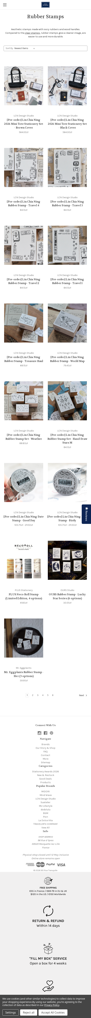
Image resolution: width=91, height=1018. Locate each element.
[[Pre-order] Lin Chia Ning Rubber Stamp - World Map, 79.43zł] (67, 323)
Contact (45, 755)
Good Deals (45, 778)
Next (83, 695)
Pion (45, 816)
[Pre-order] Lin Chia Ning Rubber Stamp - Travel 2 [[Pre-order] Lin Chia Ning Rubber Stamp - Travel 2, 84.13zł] (23, 281)
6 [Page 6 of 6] (52, 695)
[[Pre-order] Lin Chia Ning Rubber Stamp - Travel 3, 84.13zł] (67, 167)
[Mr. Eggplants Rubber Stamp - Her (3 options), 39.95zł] (23, 638)
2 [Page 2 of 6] (32, 695)
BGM (45, 813)
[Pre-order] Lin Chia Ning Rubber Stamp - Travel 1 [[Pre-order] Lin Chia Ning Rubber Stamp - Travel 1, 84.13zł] (67, 281)
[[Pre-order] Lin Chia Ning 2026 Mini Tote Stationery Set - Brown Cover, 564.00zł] (23, 85)
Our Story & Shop (45, 748)
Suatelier (45, 802)
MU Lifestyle (45, 805)
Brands (45, 744)
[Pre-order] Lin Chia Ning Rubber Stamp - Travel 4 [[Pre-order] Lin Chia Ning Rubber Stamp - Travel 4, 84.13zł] (23, 203)
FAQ (45, 751)
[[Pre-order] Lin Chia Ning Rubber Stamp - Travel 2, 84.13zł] (23, 245)
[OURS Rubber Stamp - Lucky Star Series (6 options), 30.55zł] (67, 560)
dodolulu (45, 809)
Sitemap (45, 762)
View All (45, 827)
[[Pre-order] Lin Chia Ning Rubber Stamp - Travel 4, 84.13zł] (23, 167)
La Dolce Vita (45, 820)
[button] (48, 885)
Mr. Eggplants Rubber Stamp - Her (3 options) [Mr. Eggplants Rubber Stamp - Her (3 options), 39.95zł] (24, 674)
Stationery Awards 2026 (45, 771)
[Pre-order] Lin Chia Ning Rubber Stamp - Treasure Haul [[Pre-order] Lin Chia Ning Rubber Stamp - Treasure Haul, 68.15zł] (23, 359)
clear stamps (32, 32)
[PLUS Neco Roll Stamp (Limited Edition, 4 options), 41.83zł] (23, 560)
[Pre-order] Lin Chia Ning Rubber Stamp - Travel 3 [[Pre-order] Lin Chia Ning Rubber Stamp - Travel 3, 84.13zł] (67, 203)
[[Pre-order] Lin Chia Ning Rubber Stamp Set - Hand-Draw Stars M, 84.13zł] (67, 401)
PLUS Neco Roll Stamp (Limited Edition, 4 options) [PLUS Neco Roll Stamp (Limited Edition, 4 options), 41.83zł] (23, 596)
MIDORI (45, 791)
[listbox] (25, 48)
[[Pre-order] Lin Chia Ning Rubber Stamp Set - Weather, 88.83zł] (23, 401)
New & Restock (45, 775)
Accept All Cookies (53, 1012)
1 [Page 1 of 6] (27, 695)
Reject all (28, 1012)
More (45, 758)
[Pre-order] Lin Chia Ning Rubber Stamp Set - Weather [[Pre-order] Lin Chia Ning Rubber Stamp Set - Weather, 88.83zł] (24, 437)
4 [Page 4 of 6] (43, 695)
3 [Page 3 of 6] (38, 695)
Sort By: (9, 48)
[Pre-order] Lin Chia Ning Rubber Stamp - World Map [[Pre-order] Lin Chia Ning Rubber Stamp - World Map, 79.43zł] (67, 359)
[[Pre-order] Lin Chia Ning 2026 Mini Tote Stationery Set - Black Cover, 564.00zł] (67, 85)
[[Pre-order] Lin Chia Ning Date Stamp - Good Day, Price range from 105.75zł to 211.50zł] (23, 482)
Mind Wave (46, 795)
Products (45, 782)
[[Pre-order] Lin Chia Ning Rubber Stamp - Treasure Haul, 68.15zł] (23, 323)
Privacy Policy (51, 1005)
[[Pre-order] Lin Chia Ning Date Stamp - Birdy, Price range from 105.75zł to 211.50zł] (67, 482)
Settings (10, 1012)
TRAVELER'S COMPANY (45, 824)
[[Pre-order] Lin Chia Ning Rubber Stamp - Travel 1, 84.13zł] (67, 245)
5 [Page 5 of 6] (48, 695)
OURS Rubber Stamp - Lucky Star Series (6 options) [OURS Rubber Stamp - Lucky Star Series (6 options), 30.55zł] (67, 596)
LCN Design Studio (45, 798)
